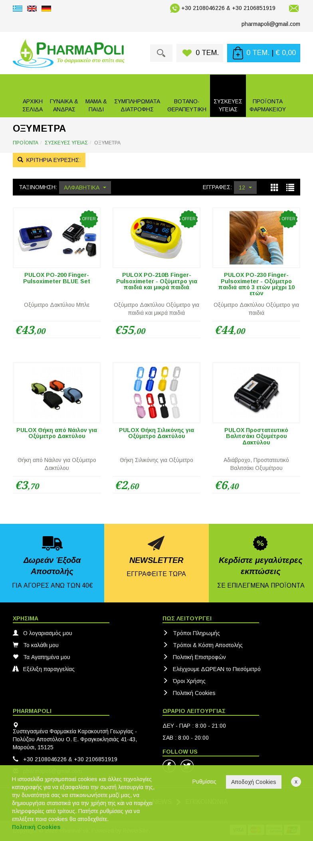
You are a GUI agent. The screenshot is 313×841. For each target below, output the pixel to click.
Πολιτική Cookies (189, 693)
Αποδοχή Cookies (253, 782)
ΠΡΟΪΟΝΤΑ (25, 143)
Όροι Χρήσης (184, 681)
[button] (64, 96)
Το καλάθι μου (36, 645)
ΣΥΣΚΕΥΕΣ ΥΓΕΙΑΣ (66, 143)
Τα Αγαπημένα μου (41, 657)
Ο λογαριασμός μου (42, 633)
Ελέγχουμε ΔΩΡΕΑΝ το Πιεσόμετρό (211, 669)
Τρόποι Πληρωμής (191, 633)
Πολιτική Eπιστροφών (194, 657)
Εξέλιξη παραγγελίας (44, 669)
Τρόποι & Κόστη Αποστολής (202, 645)
